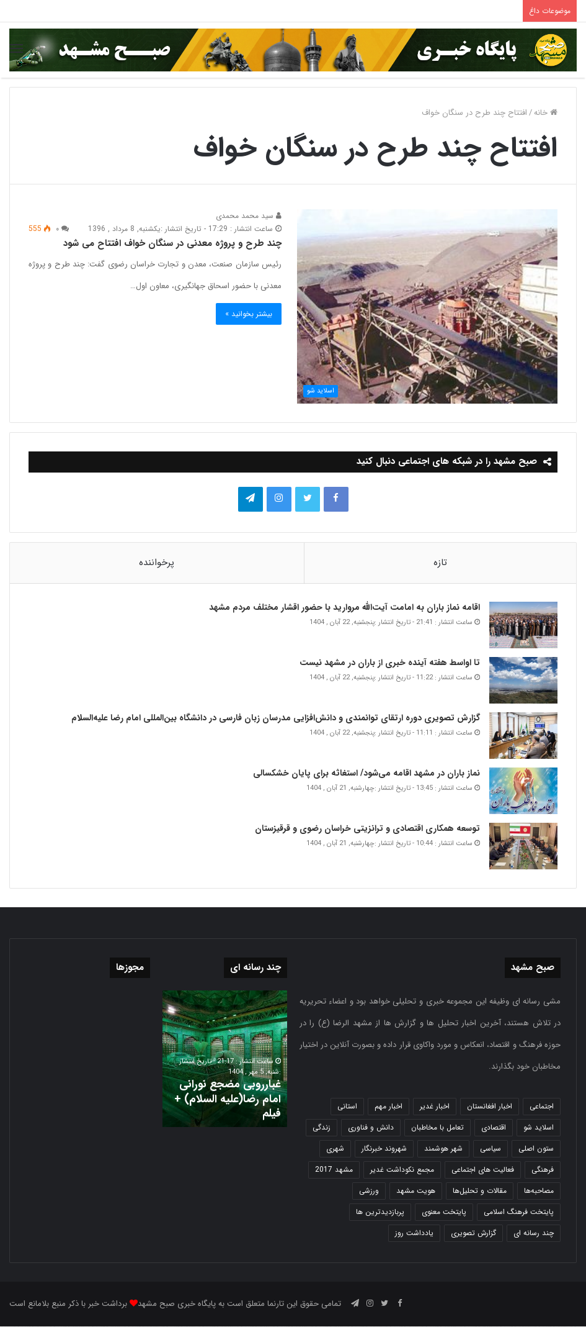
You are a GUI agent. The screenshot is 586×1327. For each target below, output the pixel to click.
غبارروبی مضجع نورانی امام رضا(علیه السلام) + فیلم (227, 1099)
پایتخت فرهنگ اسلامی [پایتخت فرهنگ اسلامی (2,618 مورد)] (519, 1212)
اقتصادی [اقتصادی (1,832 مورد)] (493, 1128)
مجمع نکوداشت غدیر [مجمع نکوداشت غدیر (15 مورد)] (402, 1170)
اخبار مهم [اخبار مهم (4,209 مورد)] (388, 1107)
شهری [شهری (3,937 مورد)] (335, 1149)
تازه (440, 562)
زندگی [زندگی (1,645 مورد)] (322, 1128)
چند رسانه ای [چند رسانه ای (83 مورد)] (533, 1233)
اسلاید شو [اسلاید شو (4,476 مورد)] (538, 1128)
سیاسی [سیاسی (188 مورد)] (490, 1149)
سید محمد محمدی (249, 216)
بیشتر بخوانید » (248, 314)
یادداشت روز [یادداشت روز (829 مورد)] (414, 1233)
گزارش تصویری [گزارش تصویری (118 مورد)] (473, 1233)
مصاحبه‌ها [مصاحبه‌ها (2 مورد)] (539, 1191)
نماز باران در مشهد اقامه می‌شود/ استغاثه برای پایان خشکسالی (366, 774)
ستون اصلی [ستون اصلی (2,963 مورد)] (536, 1149)
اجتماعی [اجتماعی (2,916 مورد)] (542, 1107)
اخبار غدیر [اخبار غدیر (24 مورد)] (435, 1107)
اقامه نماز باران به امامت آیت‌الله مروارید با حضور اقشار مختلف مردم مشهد (344, 608)
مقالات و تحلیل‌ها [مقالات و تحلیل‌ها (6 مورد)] (480, 1191)
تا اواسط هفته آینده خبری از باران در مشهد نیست (390, 663)
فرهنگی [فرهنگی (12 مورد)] (542, 1170)
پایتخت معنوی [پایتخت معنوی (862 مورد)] (444, 1212)
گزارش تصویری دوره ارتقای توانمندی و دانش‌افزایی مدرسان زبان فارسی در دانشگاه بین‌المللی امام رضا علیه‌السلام (275, 718)
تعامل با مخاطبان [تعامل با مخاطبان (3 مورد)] (437, 1128)
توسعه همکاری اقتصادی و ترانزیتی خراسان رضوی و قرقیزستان (367, 829)
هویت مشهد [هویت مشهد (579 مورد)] (415, 1191)
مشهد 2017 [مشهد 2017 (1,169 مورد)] (334, 1170)
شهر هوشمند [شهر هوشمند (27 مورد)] (443, 1149)
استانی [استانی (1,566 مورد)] (347, 1107)
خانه (545, 112)
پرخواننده (156, 562)
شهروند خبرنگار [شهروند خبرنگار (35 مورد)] (384, 1149)
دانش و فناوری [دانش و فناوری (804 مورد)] (371, 1128)
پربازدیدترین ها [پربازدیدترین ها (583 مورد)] (380, 1212)
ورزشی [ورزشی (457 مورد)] (369, 1191)
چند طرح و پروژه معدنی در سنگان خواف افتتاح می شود (172, 243)
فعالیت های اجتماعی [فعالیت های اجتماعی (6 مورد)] (482, 1170)
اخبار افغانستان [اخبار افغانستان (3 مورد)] (489, 1107)
